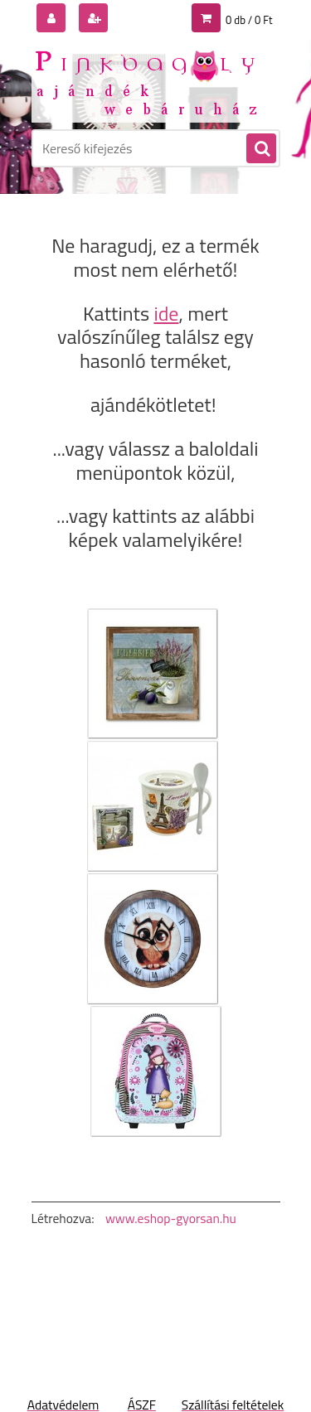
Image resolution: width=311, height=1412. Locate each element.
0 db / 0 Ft (249, 20)
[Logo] (146, 81)
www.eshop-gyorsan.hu (170, 1218)
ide (165, 313)
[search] (260, 149)
